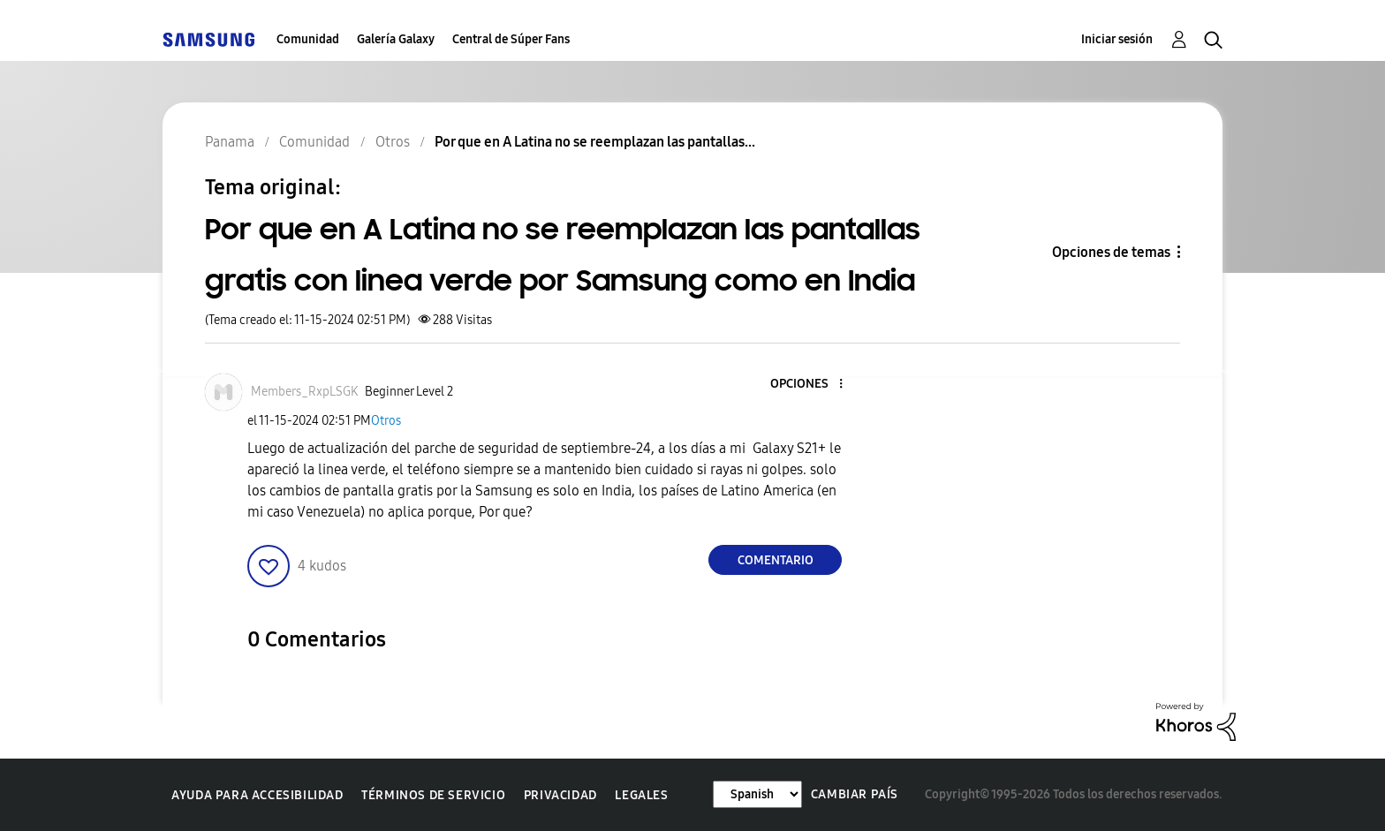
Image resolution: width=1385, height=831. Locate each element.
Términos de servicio (433, 795)
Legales (641, 795)
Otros (386, 420)
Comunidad (307, 39)
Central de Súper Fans (511, 39)
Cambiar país (854, 794)
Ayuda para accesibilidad (257, 795)
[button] (812, 384)
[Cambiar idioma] (757, 794)
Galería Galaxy (396, 39)
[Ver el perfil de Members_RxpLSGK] (304, 391)
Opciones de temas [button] (1111, 252)
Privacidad (560, 795)
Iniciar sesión (1117, 39)
